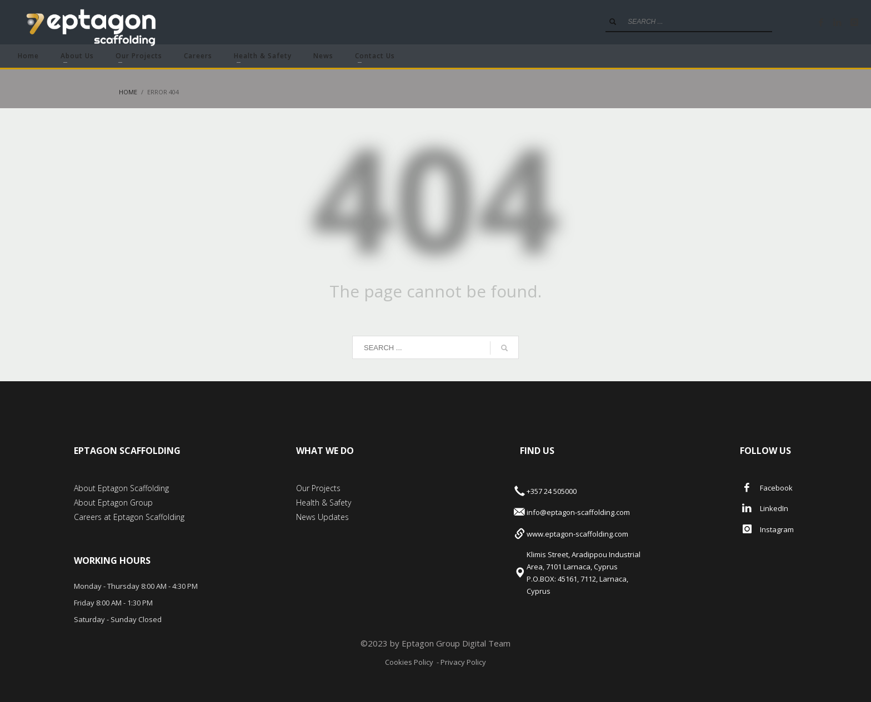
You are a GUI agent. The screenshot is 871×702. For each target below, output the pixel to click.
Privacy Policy (462, 662)
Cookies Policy (409, 662)
